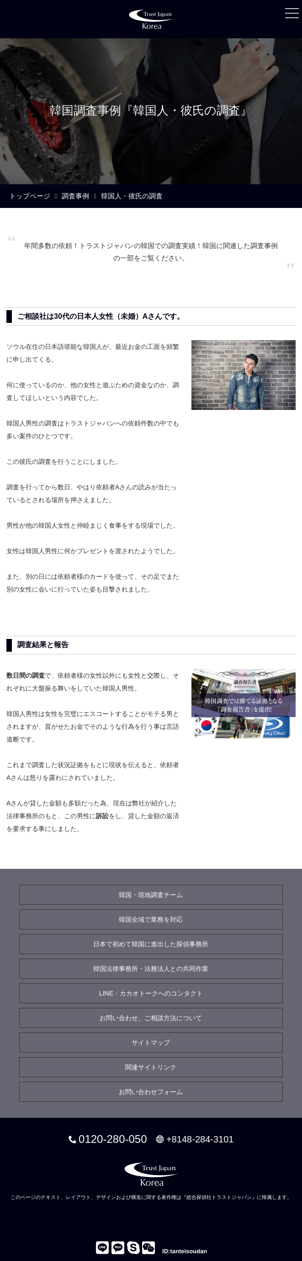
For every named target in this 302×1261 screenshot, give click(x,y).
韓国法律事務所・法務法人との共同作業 (150, 968)
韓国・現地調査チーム (151, 894)
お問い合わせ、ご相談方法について (151, 1018)
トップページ (29, 196)
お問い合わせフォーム (151, 1091)
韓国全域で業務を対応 (151, 919)
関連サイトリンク (150, 1067)
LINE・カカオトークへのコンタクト (151, 993)
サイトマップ (151, 1042)
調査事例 (75, 196)
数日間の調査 (25, 675)
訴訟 (102, 816)
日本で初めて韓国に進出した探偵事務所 (150, 944)
